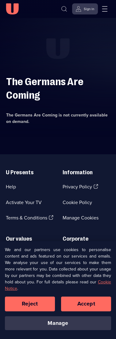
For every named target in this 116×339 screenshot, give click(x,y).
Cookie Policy (77, 202)
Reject (30, 307)
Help (11, 186)
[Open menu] (104, 8)
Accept (86, 307)
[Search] (64, 8)
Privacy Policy (77, 186)
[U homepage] (12, 8)
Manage (58, 326)
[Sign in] (85, 8)
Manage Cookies (81, 217)
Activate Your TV (24, 202)
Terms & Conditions (26, 217)
